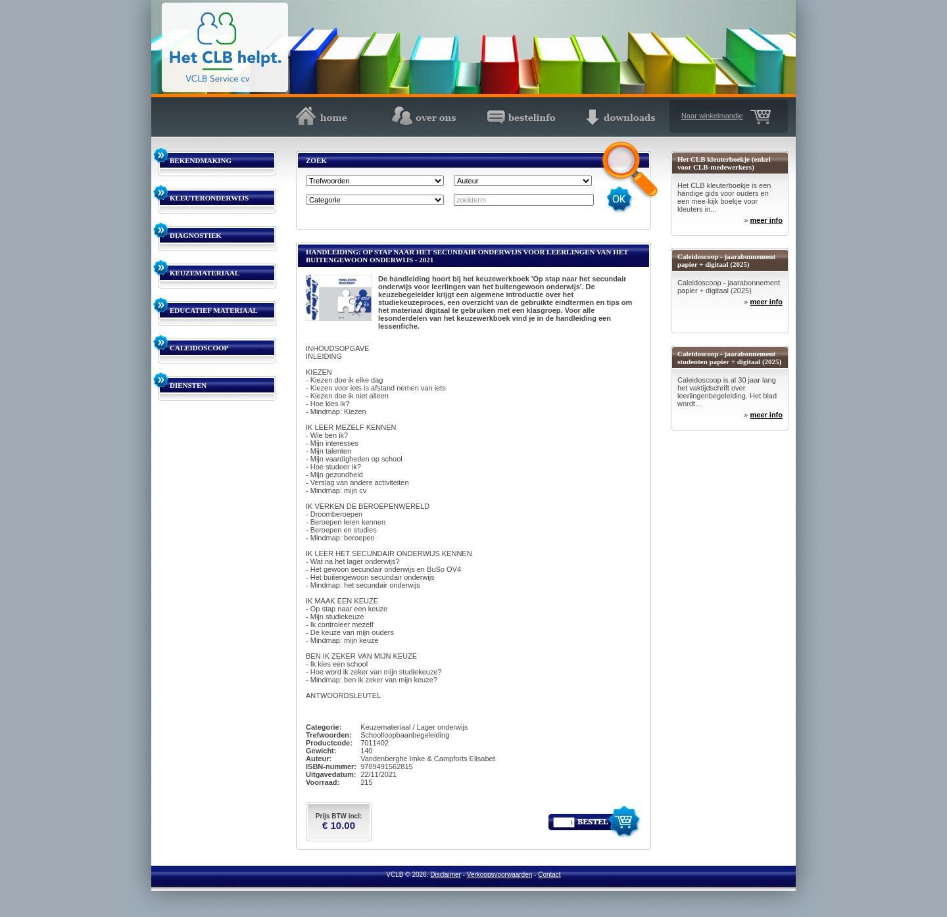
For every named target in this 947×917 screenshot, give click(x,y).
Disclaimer (445, 874)
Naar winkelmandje (712, 116)
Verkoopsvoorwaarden (500, 874)
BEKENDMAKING (200, 160)
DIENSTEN (188, 385)
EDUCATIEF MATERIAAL (214, 310)
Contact (549, 874)
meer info (766, 220)
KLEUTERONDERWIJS (209, 198)
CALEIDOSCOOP (199, 348)
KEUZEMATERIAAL (204, 273)
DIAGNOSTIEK (196, 235)
